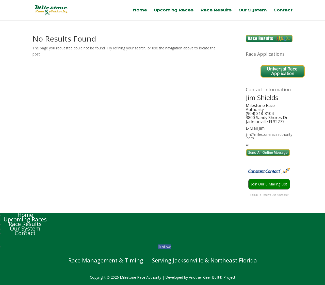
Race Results (216, 10)
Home (140, 10)
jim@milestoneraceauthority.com (269, 136)
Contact (282, 10)
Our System (252, 10)
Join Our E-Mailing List (269, 184)
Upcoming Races (173, 10)
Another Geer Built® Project (212, 277)
